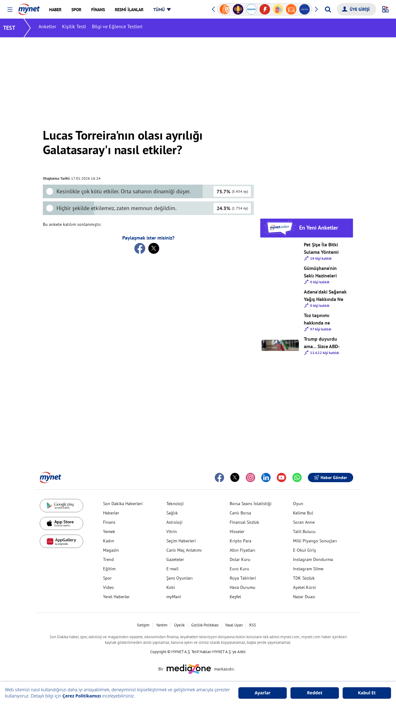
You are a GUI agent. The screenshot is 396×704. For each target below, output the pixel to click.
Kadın (108, 541)
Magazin (111, 550)
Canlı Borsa (240, 513)
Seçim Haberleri (181, 541)
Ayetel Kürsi (304, 587)
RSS (252, 625)
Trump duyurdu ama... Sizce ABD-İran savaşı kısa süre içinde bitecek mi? (324, 343)
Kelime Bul (303, 513)
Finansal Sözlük (244, 522)
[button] (9, 9)
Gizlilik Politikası (204, 625)
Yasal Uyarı (234, 625)
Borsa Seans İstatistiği (251, 503)
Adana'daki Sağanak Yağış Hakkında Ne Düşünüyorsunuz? (325, 296)
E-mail (172, 569)
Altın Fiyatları (242, 550)
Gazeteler (175, 559)
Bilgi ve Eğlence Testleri (121, 28)
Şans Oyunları (179, 578)
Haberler (111, 513)
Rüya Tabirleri (243, 578)
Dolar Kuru (240, 559)
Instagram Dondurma (313, 559)
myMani (173, 596)
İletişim (143, 625)
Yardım (162, 625)
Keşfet (235, 596)
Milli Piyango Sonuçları (315, 541)
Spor (107, 578)
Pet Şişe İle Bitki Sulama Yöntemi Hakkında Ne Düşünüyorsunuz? (323, 248)
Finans (109, 522)
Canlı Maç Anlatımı (184, 550)
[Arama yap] (328, 9)
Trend (108, 559)
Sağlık (172, 513)
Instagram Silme (308, 569)
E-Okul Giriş (304, 550)
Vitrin (171, 531)
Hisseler (237, 531)
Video (108, 587)
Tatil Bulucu (304, 531)
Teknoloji (175, 503)
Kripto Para (240, 541)
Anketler (52, 28)
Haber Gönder (330, 477)
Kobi (170, 587)
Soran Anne (304, 522)
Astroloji (174, 522)
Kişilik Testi (78, 28)
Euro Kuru (239, 569)
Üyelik (179, 625)
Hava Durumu (242, 587)
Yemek (109, 531)
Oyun (298, 503)
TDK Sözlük (304, 578)
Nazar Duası (304, 596)
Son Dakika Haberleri (123, 503)
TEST (13, 27)
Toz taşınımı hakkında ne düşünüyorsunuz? (323, 319)
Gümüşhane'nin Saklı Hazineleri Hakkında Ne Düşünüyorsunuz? (323, 272)
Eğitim (109, 569)
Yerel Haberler (116, 596)
